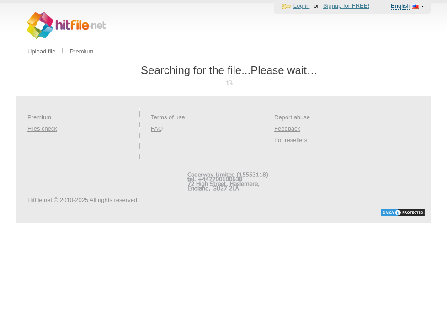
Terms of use (168, 117)
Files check (42, 128)
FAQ (157, 128)
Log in (301, 5)
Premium (81, 51)
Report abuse (292, 117)
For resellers (290, 140)
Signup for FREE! (346, 5)
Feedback (287, 128)
